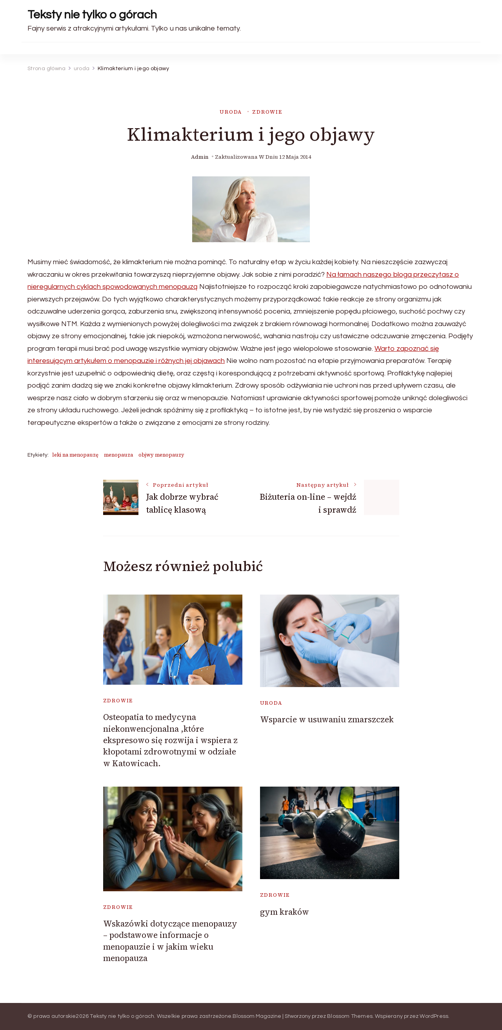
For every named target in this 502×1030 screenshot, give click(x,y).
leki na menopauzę (75, 455)
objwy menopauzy (161, 455)
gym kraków (284, 912)
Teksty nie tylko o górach (92, 15)
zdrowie (267, 112)
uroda (231, 112)
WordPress (434, 1016)
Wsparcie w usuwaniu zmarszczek (327, 719)
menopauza (118, 455)
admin (200, 157)
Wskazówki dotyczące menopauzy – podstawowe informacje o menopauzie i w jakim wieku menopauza (170, 941)
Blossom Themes (350, 1016)
